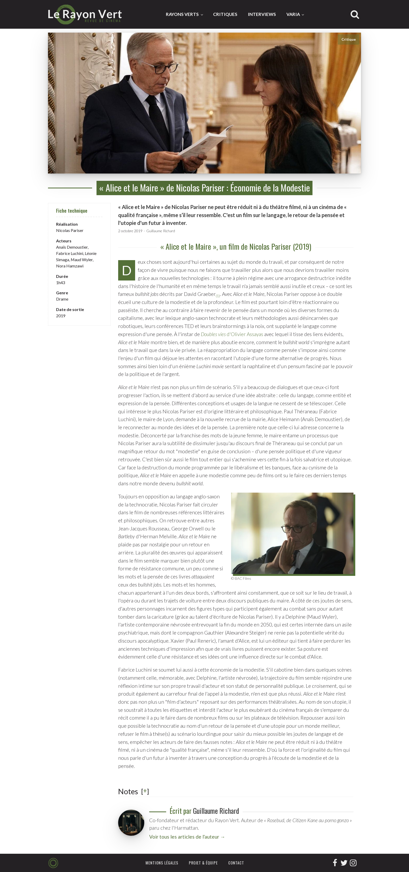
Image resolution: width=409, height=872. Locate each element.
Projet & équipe (203, 862)
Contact (236, 862)
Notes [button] (128, 791)
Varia (293, 14)
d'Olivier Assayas (232, 334)
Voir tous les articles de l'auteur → (187, 837)
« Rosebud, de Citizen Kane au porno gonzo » (308, 820)
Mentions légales (162, 862)
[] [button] (145, 791)
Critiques (225, 14)
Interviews (262, 14)
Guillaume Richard (160, 231)
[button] (218, 294)
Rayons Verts (182, 14)
